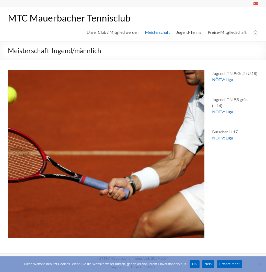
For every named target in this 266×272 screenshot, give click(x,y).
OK (194, 264)
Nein (208, 264)
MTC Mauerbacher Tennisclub (69, 18)
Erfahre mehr (229, 264)
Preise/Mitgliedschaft (227, 32)
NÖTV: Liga (222, 79)
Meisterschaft (157, 32)
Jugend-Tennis (188, 32)
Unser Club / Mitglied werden (112, 32)
